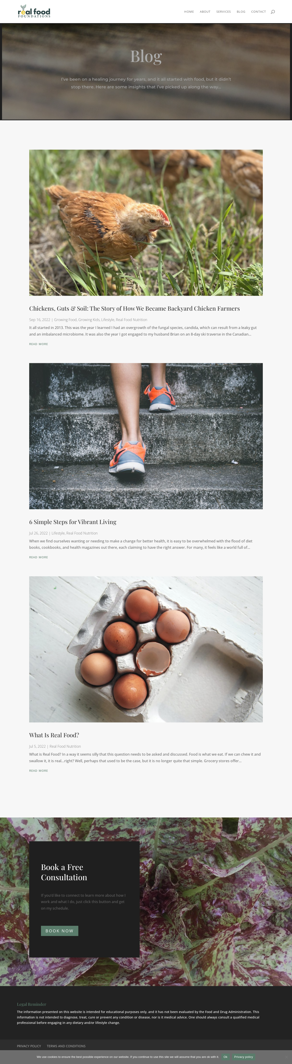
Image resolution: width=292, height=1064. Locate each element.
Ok (225, 1057)
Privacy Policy (29, 1046)
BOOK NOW (59, 930)
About (205, 12)
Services (223, 12)
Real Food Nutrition (131, 323)
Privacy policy (243, 1057)
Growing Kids (89, 323)
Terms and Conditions (66, 1046)
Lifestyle (107, 323)
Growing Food (65, 323)
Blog (241, 12)
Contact (258, 12)
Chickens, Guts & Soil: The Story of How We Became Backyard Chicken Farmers (134, 312)
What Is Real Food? (54, 739)
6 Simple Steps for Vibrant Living (72, 526)
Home (189, 12)
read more (38, 347)
